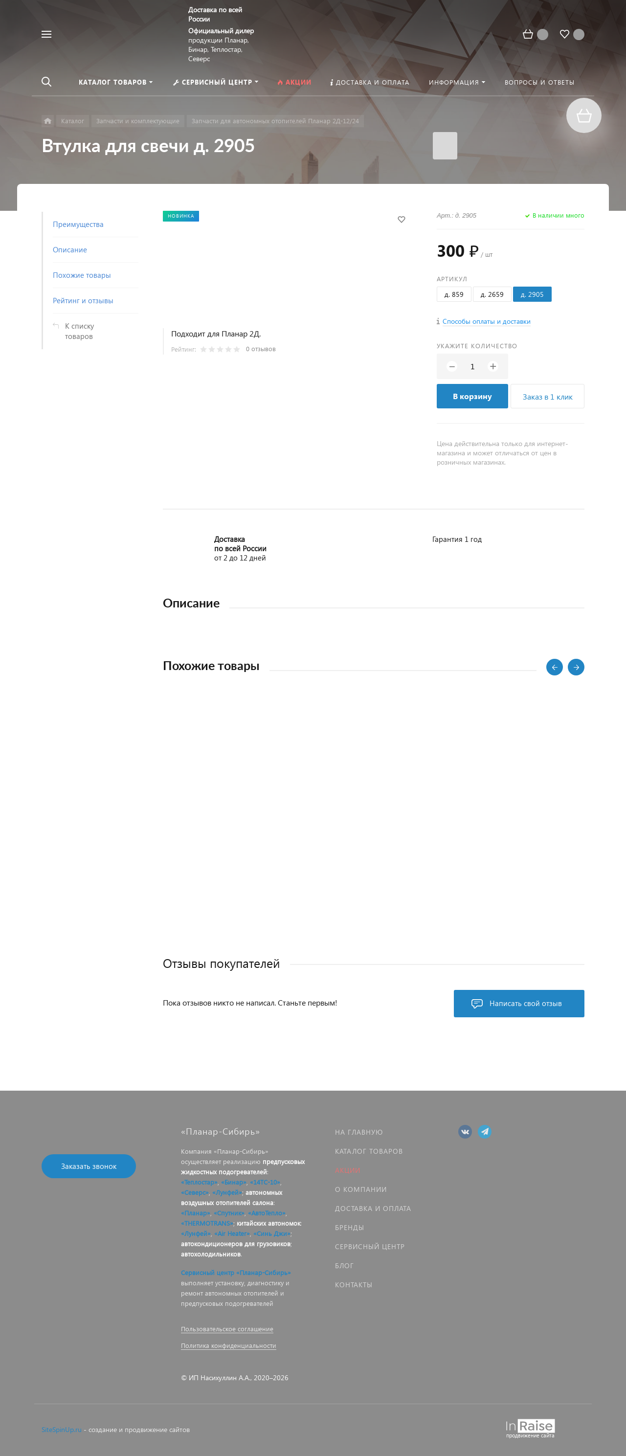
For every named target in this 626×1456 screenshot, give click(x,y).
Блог (344, 1265)
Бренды (349, 1227)
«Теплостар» (199, 1182)
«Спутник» (229, 1213)
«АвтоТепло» (267, 1213)
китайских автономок (268, 1223)
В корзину (472, 396)
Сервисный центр (370, 1246)
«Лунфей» (227, 1192)
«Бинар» (233, 1182)
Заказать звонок (88, 1166)
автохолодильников (211, 1254)
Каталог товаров (369, 1151)
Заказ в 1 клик (548, 396)
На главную (359, 1132)
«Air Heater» (232, 1233)
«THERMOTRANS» (207, 1223)
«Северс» (195, 1192)
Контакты (354, 1284)
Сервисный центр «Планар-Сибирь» (236, 1272)
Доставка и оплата (373, 1208)
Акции (347, 1170)
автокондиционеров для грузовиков (236, 1243)
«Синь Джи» (272, 1233)
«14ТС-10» (265, 1182)
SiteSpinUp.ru (62, 1429)
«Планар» (195, 1213)
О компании (361, 1189)
